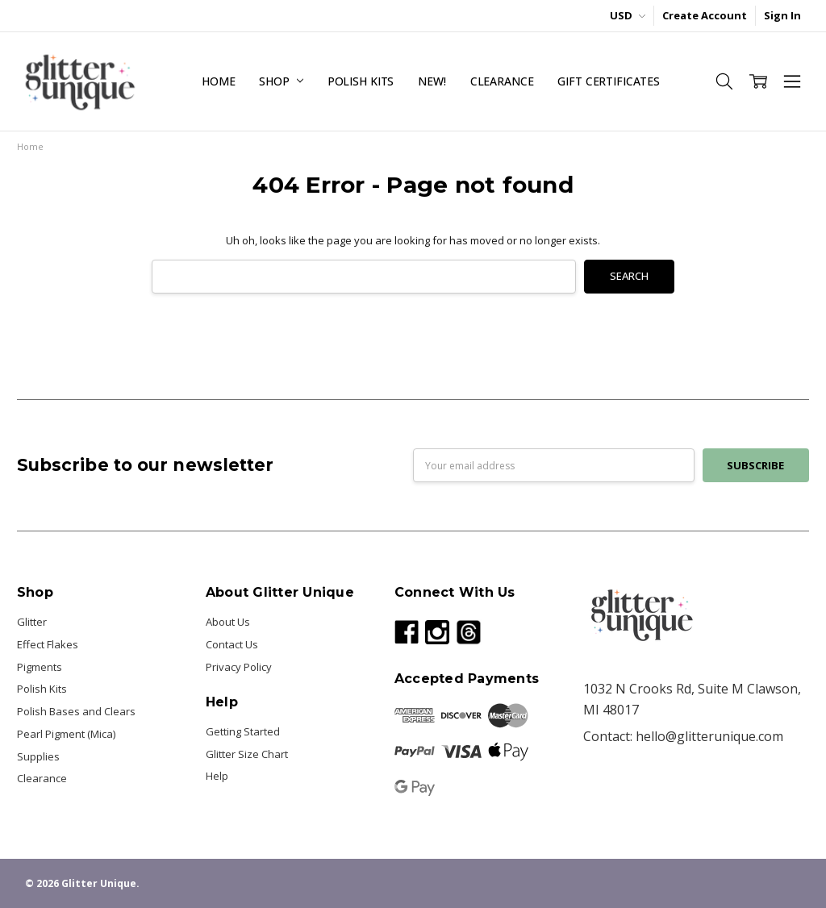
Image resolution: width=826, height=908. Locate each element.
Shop (280, 81)
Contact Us (232, 644)
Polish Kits (360, 81)
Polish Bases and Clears (76, 711)
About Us (228, 621)
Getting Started (243, 731)
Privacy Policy (239, 667)
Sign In (782, 15)
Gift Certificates (608, 81)
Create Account (704, 15)
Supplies (38, 756)
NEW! (431, 81)
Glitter (32, 621)
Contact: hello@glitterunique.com (683, 736)
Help (217, 775)
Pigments (39, 667)
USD (627, 15)
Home (218, 81)
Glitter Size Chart (247, 754)
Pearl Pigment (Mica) (66, 734)
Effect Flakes (47, 644)
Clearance (502, 81)
